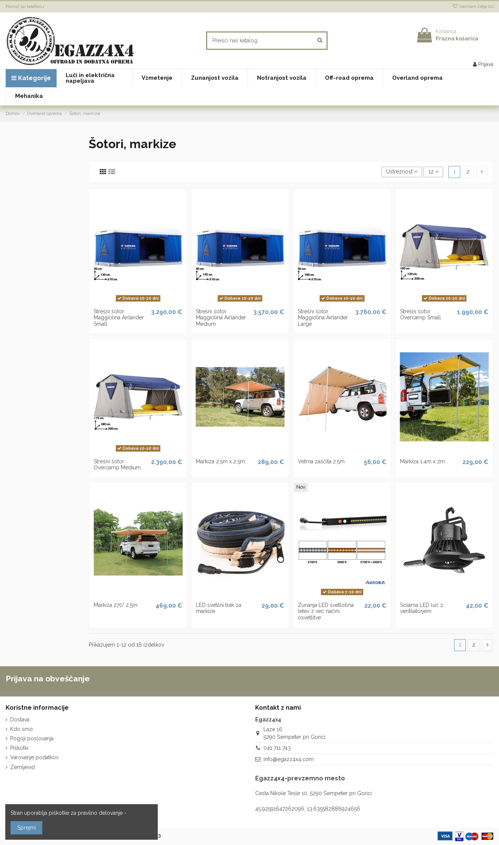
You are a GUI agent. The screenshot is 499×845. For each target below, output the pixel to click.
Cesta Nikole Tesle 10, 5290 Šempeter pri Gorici (313, 793)
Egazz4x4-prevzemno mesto (300, 778)
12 (433, 172)
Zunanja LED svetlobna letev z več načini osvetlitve (326, 611)
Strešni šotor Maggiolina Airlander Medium (221, 317)
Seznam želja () (473, 6)
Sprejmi (26, 828)
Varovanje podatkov (34, 757)
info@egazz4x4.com (288, 759)
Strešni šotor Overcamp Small (420, 314)
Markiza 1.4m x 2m (422, 461)
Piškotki (19, 748)
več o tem (140, 813)
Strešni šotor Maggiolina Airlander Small (119, 317)
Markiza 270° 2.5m (115, 605)
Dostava (19, 720)
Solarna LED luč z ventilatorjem (421, 608)
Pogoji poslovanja (32, 738)
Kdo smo (21, 729)
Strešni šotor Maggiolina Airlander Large (323, 317)
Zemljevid (22, 767)
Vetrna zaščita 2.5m (321, 461)
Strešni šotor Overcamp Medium (117, 464)
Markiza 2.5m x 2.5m (220, 461)
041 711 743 (277, 748)
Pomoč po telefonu (25, 6)
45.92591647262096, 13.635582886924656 (307, 809)
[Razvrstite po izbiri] (402, 172)
